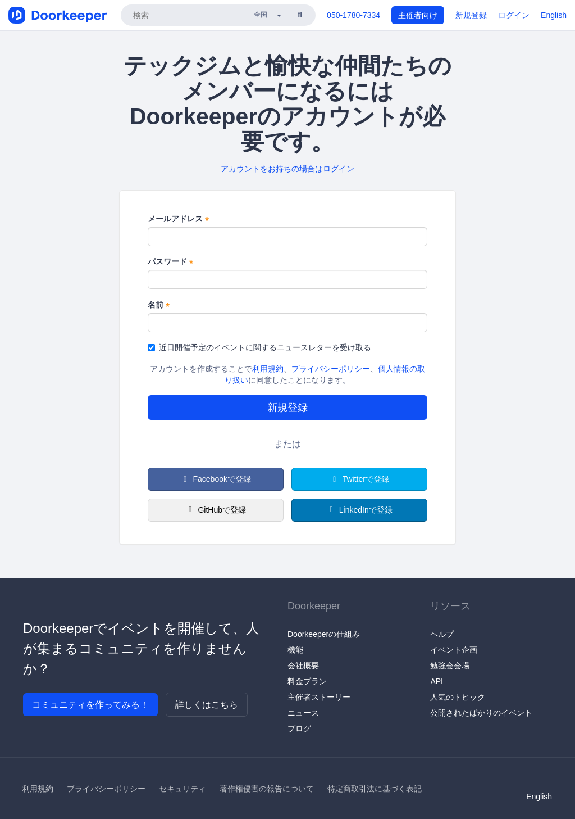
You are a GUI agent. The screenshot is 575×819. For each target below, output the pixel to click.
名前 (159, 305)
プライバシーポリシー (330, 368)
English (554, 15)
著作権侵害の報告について (267, 788)
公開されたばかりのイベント (481, 712)
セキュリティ (182, 788)
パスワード (170, 262)
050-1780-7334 (353, 15)
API (436, 681)
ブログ (299, 728)
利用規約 (268, 368)
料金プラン (307, 681)
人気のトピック (457, 697)
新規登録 (471, 15)
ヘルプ (442, 634)
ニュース (303, 712)
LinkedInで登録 (359, 509)
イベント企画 (453, 649)
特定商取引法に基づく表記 (374, 788)
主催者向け (417, 15)
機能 (295, 649)
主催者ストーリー (319, 697)
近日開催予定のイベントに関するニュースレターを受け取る (259, 347)
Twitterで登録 (359, 478)
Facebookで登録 (215, 478)
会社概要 (303, 665)
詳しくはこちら (206, 704)
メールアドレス (178, 219)
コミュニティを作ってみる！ (90, 704)
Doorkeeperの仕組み (324, 634)
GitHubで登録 (215, 509)
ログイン (514, 15)
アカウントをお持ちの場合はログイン (287, 168)
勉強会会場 (449, 665)
